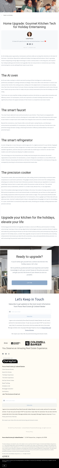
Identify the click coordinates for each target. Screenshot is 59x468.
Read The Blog (6, 383)
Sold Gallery (5, 391)
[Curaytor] (10, 363)
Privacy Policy (29, 431)
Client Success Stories (8, 369)
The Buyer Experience (8, 375)
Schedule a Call (6, 386)
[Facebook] (3, 354)
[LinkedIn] (6, 354)
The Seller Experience (8, 377)
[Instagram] (8, 354)
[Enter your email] (31, 312)
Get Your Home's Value (8, 380)
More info (9, 461)
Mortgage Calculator (7, 388)
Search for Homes (7, 372)
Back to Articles (8, 15)
